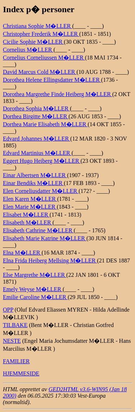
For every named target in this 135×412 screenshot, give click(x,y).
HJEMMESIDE (21, 373)
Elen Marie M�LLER (30, 207)
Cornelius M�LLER (28, 50)
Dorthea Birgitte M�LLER (35, 116)
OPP (8, 310)
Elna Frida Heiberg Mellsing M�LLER (50, 260)
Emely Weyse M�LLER (33, 289)
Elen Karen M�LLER (30, 199)
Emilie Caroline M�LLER (35, 297)
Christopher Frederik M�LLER (41, 34)
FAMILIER (16, 361)
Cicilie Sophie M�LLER (33, 42)
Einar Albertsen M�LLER (35, 175)
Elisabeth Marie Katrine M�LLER (44, 238)
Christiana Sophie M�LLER (37, 26)
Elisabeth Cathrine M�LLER (38, 230)
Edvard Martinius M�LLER (37, 153)
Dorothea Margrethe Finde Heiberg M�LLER (57, 94)
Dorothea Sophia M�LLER (36, 108)
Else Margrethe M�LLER (34, 275)
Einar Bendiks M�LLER (33, 183)
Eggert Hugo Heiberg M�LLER (42, 161)
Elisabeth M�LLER (28, 222)
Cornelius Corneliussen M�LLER (44, 58)
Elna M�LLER (22, 253)
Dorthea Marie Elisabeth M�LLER (45, 124)
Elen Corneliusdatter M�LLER (40, 191)
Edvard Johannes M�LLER (36, 139)
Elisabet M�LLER (26, 215)
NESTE (12, 341)
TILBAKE (15, 325)
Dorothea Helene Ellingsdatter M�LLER (52, 80)
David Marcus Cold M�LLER (39, 72)
